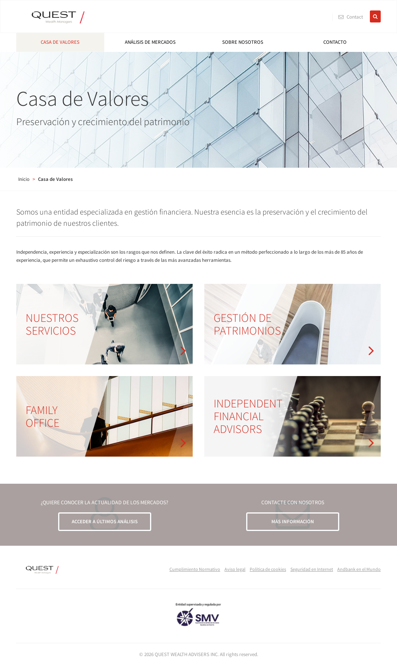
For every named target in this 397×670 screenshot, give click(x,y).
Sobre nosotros (242, 42)
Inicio (23, 179)
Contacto (335, 42)
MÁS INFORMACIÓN (292, 521)
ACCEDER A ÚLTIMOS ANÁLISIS (105, 521)
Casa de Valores (60, 42)
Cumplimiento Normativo (194, 569)
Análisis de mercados (150, 42)
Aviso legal (234, 569)
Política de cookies (268, 569)
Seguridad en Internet (311, 569)
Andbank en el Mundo (359, 569)
